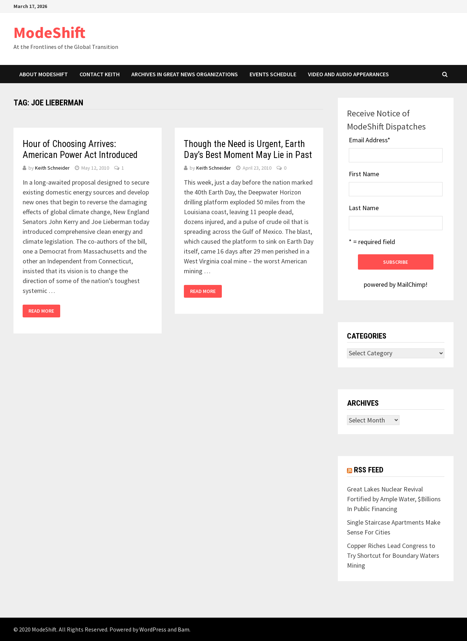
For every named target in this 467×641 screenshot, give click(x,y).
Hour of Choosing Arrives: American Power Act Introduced (80, 149)
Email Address (369, 140)
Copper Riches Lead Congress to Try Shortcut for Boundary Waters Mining (393, 555)
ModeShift (49, 32)
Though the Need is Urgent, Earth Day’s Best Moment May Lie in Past (248, 149)
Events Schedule (273, 74)
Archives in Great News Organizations (184, 74)
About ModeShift (43, 74)
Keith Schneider (52, 168)
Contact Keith (100, 74)
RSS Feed (368, 470)
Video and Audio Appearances (348, 74)
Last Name (364, 208)
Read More (41, 311)
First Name (364, 174)
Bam (183, 629)
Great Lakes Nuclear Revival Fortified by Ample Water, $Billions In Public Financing (394, 499)
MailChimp (411, 284)
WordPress (152, 629)
